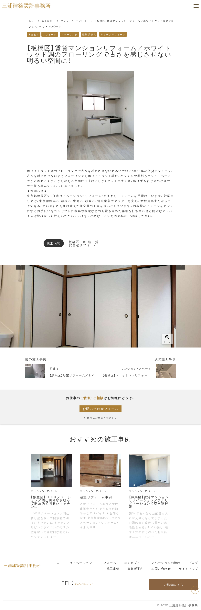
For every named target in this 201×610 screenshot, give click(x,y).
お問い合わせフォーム (101, 408)
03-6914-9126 (87, 583)
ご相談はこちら (173, 585)
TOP (58, 563)
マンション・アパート (74, 21)
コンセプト (132, 563)
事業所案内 (135, 568)
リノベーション (80, 563)
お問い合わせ (161, 568)
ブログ (193, 563)
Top (31, 21)
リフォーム (108, 563)
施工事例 (47, 21)
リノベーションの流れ (164, 563)
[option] (100, 306)
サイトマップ (188, 568)
